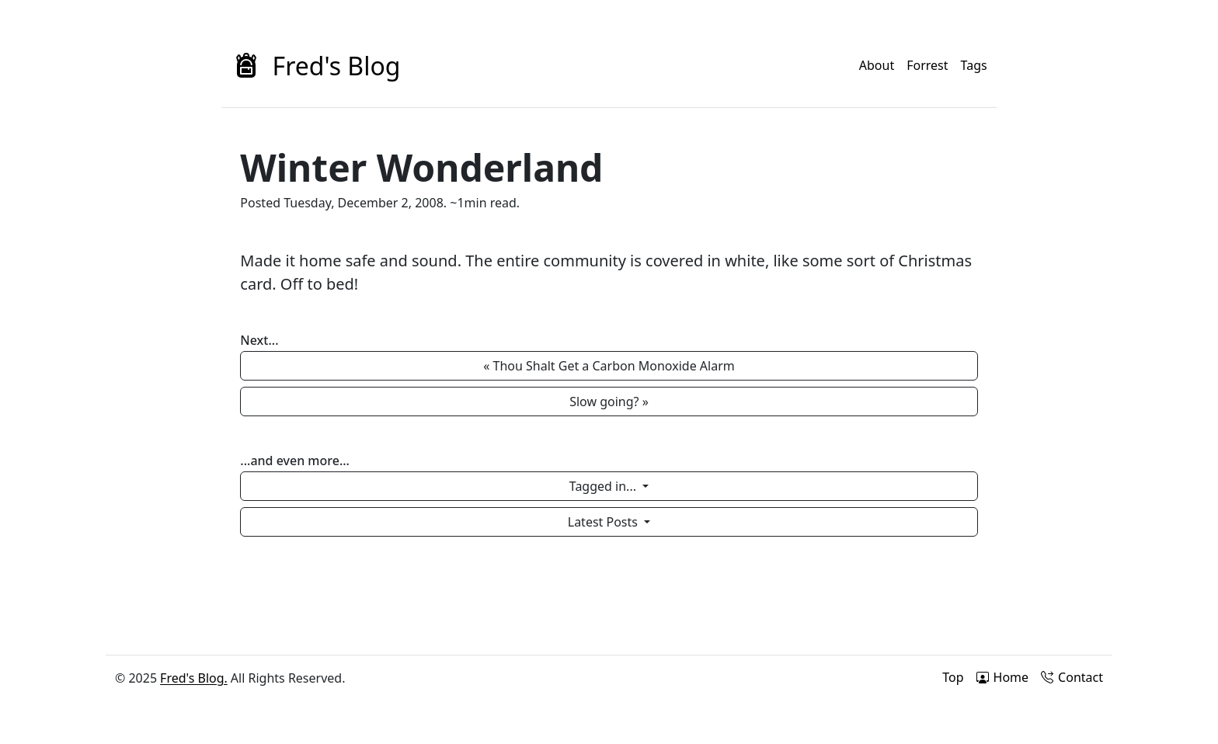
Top (952, 677)
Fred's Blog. (194, 678)
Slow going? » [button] (609, 401)
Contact (1072, 677)
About (876, 65)
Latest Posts (604, 521)
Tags (974, 65)
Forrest (927, 65)
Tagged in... (604, 486)
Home (1002, 677)
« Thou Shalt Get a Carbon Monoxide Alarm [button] (609, 365)
